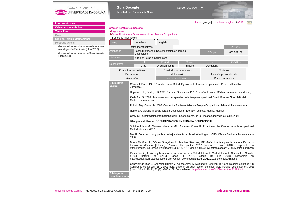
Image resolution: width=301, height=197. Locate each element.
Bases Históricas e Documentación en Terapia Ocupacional (145, 34)
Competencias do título (132, 70)
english (230, 22)
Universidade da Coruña (68, 190)
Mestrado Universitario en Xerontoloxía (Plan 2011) (81, 54)
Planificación (132, 74)
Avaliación (132, 78)
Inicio (198, 22)
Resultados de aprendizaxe (178, 70)
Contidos (224, 70)
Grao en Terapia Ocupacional (72, 39)
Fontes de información (178, 78)
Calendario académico (68, 27)
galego (114, 42)
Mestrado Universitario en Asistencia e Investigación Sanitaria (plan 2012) (81, 48)
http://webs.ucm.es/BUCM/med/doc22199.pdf (217, 169)
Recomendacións (224, 78)
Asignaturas (117, 31)
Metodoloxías (178, 74)
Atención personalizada (224, 74)
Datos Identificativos (141, 47)
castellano (218, 22)
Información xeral (65, 23)
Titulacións (61, 31)
